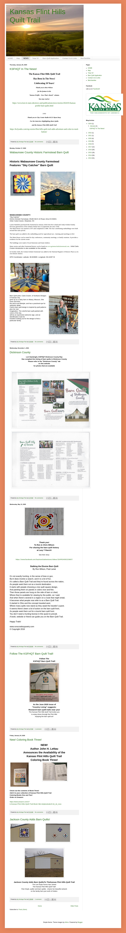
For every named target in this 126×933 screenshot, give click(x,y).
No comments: (39, 141)
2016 (90, 149)
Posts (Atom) (23, 909)
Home (40, 906)
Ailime (67, 922)
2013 (90, 158)
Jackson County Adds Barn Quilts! (30, 819)
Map (18, 58)
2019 (90, 141)
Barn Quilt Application (51, 58)
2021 (90, 135)
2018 (90, 144)
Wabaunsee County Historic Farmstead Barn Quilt (39, 152)
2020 (90, 138)
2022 (90, 133)
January (93, 126)
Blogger (80, 922)
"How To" (35, 58)
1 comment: (38, 729)
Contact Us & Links (69, 58)
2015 (90, 152)
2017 (90, 147)
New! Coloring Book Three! (26, 739)
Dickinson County (20, 352)
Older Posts (74, 906)
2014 (90, 155)
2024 (90, 123)
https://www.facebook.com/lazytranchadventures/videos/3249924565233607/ (44, 559)
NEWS (25, 58)
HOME (10, 58)
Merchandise (85, 58)
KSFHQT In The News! (23, 68)
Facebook (96, 89)
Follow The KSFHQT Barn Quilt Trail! (31, 653)
